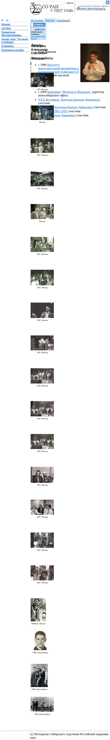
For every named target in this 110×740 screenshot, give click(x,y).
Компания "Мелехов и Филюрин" (69, 92)
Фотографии (37, 21)
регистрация (85, 6)
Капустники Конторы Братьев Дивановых (65, 107)
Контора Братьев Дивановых (57, 115)
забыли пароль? (101, 6)
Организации (63, 21)
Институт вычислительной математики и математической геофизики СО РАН (58, 70)
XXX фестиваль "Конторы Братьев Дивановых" (69, 99)
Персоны (50, 21)
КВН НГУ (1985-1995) (53, 111)
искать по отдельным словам (37, 31)
